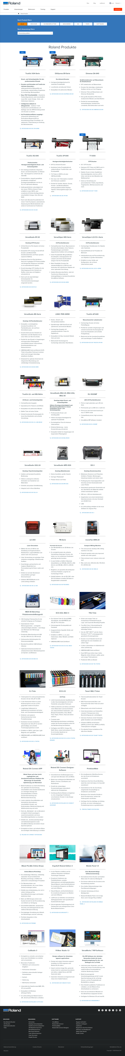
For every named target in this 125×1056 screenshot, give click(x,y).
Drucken (6, 1019)
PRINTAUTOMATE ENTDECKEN (89, 809)
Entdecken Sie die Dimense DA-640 (91, 109)
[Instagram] (106, 1010)
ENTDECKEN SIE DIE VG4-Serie (29, 128)
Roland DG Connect (57, 1024)
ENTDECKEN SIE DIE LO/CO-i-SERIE (90, 268)
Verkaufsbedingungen (87, 1047)
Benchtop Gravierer (34, 1031)
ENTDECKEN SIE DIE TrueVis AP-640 (91, 342)
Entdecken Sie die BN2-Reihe (59, 438)
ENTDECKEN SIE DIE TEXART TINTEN (91, 735)
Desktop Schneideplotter (35, 1024)
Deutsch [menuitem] (118, 3)
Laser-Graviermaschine (35, 1033)
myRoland (79, 1026)
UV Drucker (7, 1024)
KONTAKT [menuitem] (118, 9)
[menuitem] (7, 9)
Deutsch (6, 1051)
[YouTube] (117, 1010)
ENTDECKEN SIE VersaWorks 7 (90, 1000)
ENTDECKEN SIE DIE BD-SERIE (29, 367)
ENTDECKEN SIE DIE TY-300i (88, 191)
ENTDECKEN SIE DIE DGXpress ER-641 (61, 94)
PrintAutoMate (56, 1026)
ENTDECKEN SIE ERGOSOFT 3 (59, 912)
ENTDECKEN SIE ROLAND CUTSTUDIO (31, 1002)
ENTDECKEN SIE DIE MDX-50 (29, 659)
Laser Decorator (33, 1035)
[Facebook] (102, 1010)
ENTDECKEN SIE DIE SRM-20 (89, 569)
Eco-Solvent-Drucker (9, 1022)
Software (55, 1019)
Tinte (5, 1027)
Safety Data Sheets (81, 1031)
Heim (18, 13)
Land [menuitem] (112, 3)
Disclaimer (61, 1047)
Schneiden (32, 1022)
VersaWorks (55, 1022)
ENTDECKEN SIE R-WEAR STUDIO (60, 983)
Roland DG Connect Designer (60, 1027)
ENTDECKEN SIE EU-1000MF (88, 424)
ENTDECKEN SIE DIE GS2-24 (28, 492)
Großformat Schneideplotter (36, 1026)
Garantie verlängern (81, 1024)
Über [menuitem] (89, 3)
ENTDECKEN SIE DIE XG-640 (29, 210)
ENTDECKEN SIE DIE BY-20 (28, 287)
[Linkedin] (120, 1010)
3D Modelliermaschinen (35, 1027)
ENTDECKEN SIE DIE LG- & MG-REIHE (31, 422)
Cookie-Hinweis (37, 1047)
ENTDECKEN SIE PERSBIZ (28, 923)
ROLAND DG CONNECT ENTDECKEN (31, 834)
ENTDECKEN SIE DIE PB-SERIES (59, 584)
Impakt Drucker (33, 1037)
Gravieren (31, 1019)
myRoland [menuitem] (102, 3)
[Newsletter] (99, 1010)
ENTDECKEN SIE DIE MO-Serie (59, 282)
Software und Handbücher (83, 1029)
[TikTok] (109, 1010)
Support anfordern (81, 1022)
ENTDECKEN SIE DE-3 (87, 512)
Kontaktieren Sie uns (115, 1047)
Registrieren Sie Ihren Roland (84, 1027)
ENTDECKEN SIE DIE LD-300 (29, 585)
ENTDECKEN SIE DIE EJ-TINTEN (29, 741)
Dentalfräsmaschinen (34, 1029)
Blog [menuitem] (95, 3)
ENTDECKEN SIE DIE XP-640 (60, 195)
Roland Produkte (24, 13)
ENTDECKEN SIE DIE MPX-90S (59, 484)
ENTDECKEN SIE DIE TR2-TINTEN (90, 664)
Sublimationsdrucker (9, 1026)
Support (78, 1019)
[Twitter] (113, 1010)
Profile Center (80, 1033)
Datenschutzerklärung (10, 1047)
